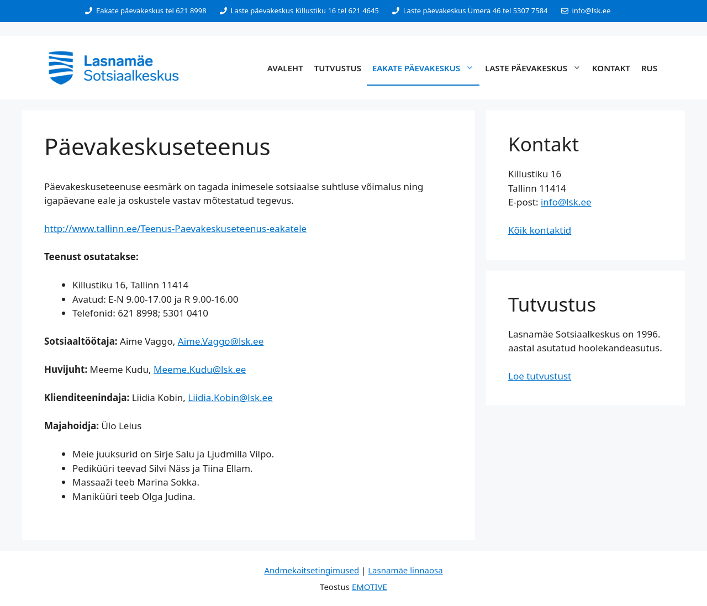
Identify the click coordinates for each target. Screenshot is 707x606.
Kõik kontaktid (539, 230)
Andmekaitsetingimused (311, 570)
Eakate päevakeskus (425, 68)
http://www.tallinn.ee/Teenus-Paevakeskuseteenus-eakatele (175, 228)
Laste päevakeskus (536, 68)
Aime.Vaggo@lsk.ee (220, 341)
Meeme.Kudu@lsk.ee (200, 369)
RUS (649, 67)
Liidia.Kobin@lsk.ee (230, 397)
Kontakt (611, 67)
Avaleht (285, 67)
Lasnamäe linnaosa (405, 570)
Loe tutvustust (539, 376)
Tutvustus (337, 67)
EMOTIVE (369, 586)
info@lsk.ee (566, 202)
